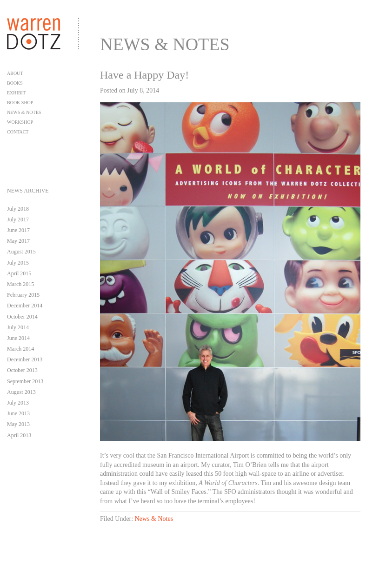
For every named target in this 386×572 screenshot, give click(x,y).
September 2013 (25, 381)
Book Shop (20, 102)
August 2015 (21, 251)
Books (15, 83)
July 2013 (18, 402)
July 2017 (18, 219)
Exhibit (16, 92)
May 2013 (18, 424)
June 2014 (18, 338)
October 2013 (22, 370)
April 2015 (19, 273)
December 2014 (24, 305)
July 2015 (18, 262)
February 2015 (23, 295)
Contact (17, 131)
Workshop (20, 122)
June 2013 (18, 413)
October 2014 (22, 316)
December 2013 (24, 359)
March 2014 (20, 349)
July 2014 (18, 327)
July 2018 (18, 209)
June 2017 (18, 230)
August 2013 (21, 392)
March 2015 (20, 284)
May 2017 (18, 241)
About (15, 73)
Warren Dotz (46, 25)
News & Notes (24, 112)
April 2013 (19, 435)
